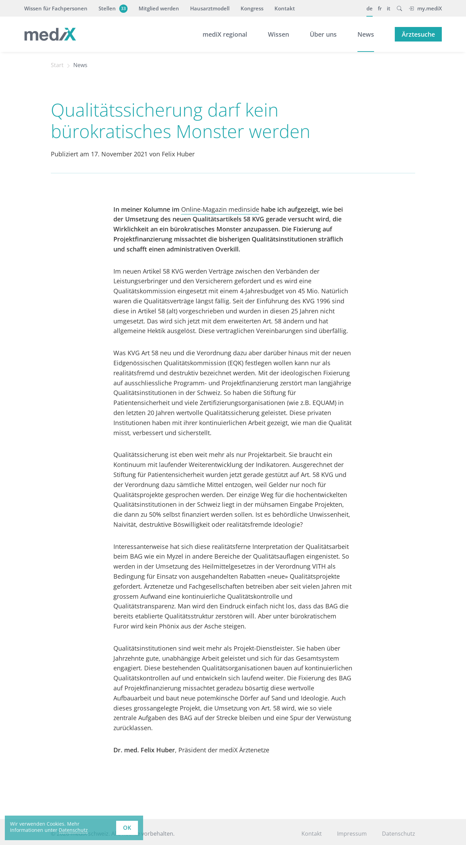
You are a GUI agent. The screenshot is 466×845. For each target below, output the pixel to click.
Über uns (323, 34)
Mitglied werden (159, 8)
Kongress (252, 8)
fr (380, 8)
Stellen (112, 8)
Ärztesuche (418, 34)
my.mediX (425, 8)
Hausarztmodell (210, 8)
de (369, 8)
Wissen (278, 34)
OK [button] (127, 828)
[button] (399, 8)
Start (57, 65)
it (388, 8)
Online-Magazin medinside (220, 209)
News (365, 34)
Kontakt (284, 8)
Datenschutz (398, 833)
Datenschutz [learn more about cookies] (73, 830)
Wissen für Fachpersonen (55, 8)
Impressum (352, 833)
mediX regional (225, 34)
